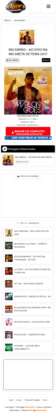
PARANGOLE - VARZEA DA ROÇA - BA (32, 296)
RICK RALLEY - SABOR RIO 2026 (29, 334)
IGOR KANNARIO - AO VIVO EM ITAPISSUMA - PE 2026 (29, 258)
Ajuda (11, 400)
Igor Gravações (40, 410)
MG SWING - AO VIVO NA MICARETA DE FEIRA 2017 (34, 157)
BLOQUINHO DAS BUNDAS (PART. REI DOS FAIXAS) (32, 309)
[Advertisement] (28, 378)
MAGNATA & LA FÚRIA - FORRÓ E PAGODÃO (30, 245)
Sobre (45, 400)
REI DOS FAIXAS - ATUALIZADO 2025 (32, 322)
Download (22, 162)
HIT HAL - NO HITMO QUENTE (28, 283)
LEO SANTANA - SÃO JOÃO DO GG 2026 (31, 233)
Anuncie (19, 400)
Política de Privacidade (32, 400)
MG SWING (12, 60)
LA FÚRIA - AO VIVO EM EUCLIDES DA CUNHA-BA (32, 271)
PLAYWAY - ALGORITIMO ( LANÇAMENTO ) (27, 347)
